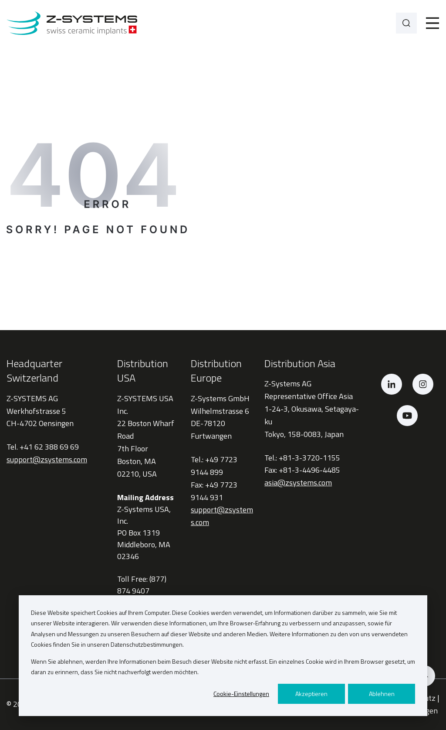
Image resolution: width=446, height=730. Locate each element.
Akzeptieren (311, 693)
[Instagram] (422, 384)
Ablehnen (382, 693)
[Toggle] (432, 23)
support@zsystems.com (47, 459)
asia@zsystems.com (298, 482)
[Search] (406, 23)
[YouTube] (407, 415)
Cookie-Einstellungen (241, 693)
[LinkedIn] (391, 384)
